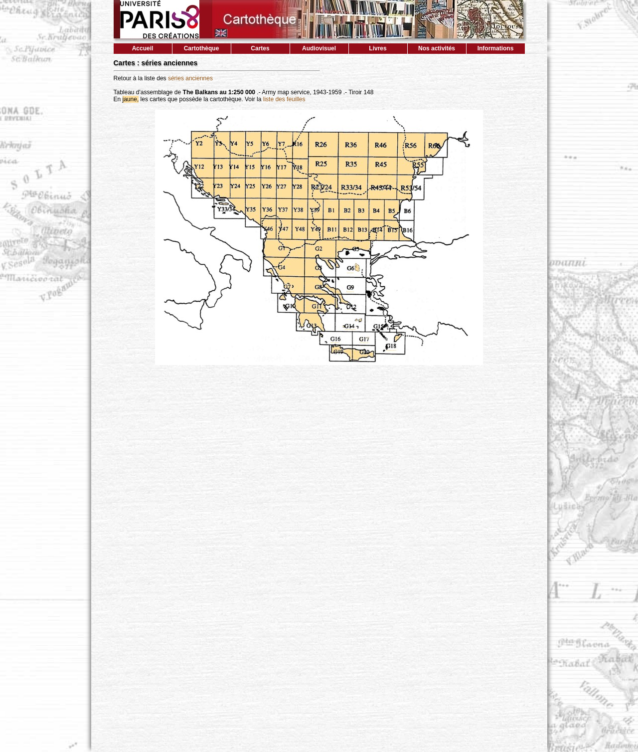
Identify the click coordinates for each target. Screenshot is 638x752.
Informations (496, 48)
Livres (377, 48)
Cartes (260, 48)
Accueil (143, 48)
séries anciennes (190, 78)
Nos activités (436, 48)
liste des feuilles (284, 99)
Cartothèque (201, 48)
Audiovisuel (319, 48)
